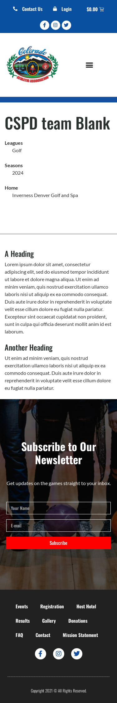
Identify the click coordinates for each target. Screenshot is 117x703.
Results (23, 620)
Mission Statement (80, 634)
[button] (89, 65)
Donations (77, 620)
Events (22, 606)
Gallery (49, 620)
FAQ (19, 634)
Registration (52, 606)
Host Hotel (86, 606)
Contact (43, 634)
